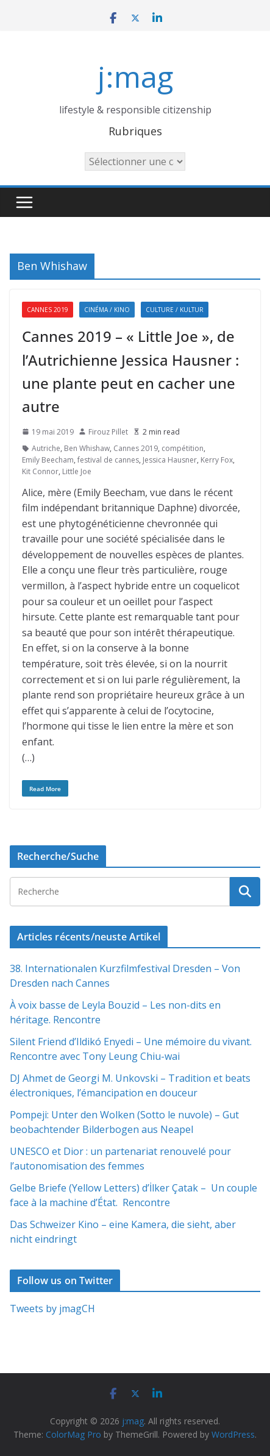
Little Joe (76, 471)
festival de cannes (108, 460)
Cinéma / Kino (107, 309)
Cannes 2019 (47, 309)
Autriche (46, 448)
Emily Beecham (48, 460)
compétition (183, 448)
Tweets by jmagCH (52, 1308)
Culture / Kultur (175, 309)
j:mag (135, 76)
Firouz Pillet (108, 432)
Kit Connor (40, 471)
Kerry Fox (217, 460)
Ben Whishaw (87, 448)
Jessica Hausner (170, 460)
